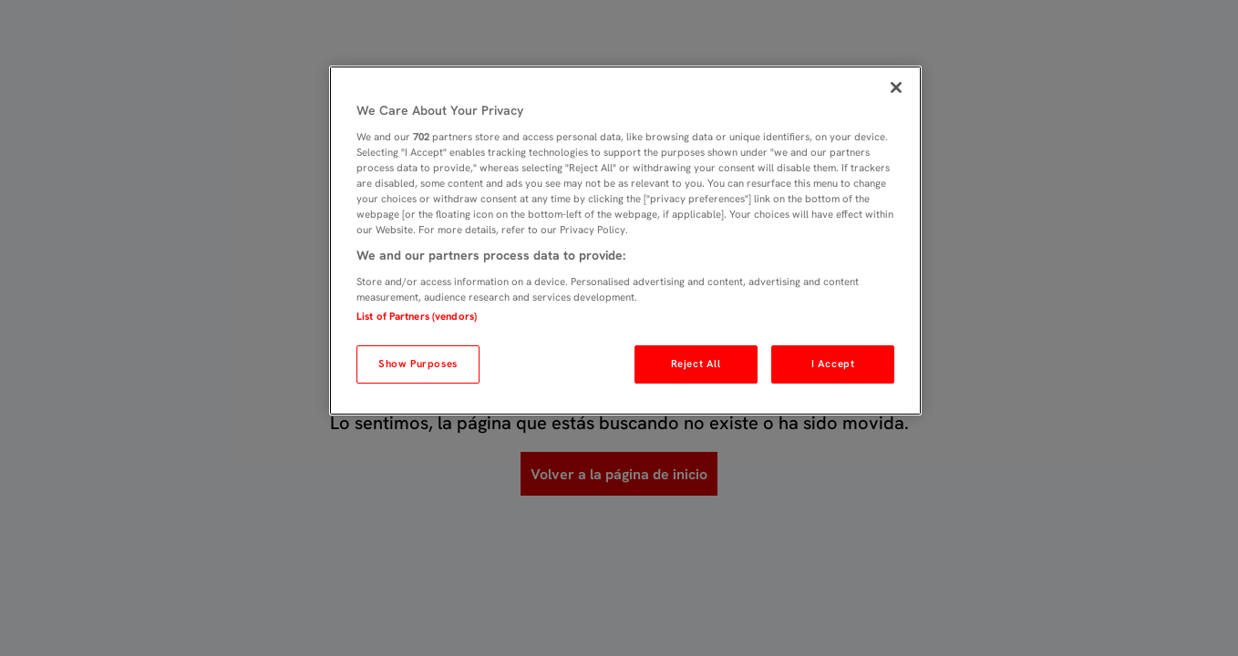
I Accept (833, 363)
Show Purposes (417, 363)
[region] (625, 240)
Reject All (696, 363)
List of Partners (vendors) (416, 316)
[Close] (896, 87)
